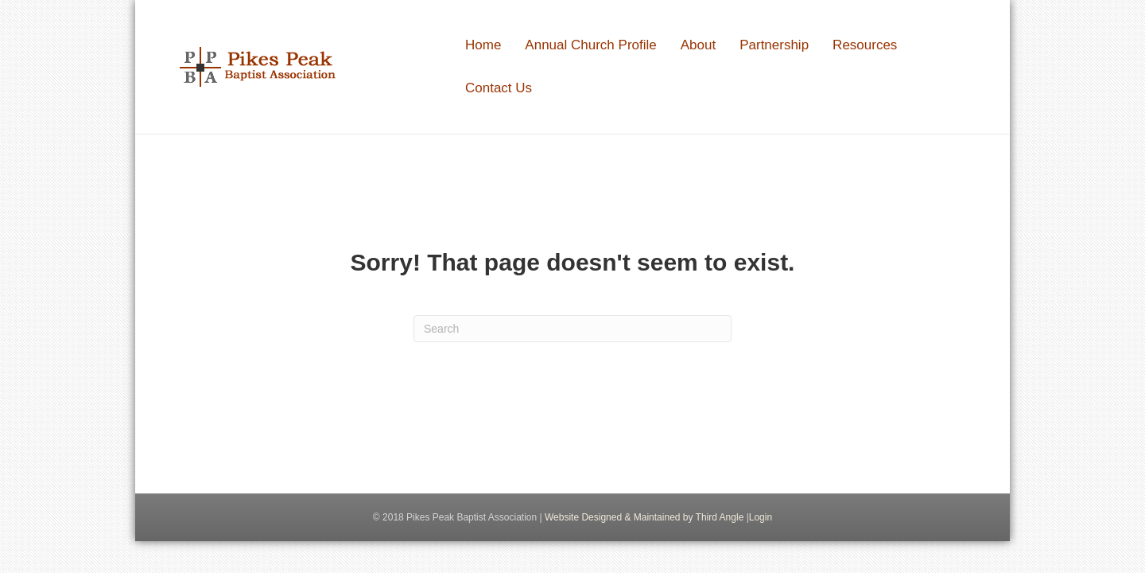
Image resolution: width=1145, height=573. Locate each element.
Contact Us (498, 88)
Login (760, 517)
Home (483, 45)
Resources (865, 45)
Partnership (774, 45)
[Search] (572, 328)
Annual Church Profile (590, 45)
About (698, 45)
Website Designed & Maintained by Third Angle (644, 517)
